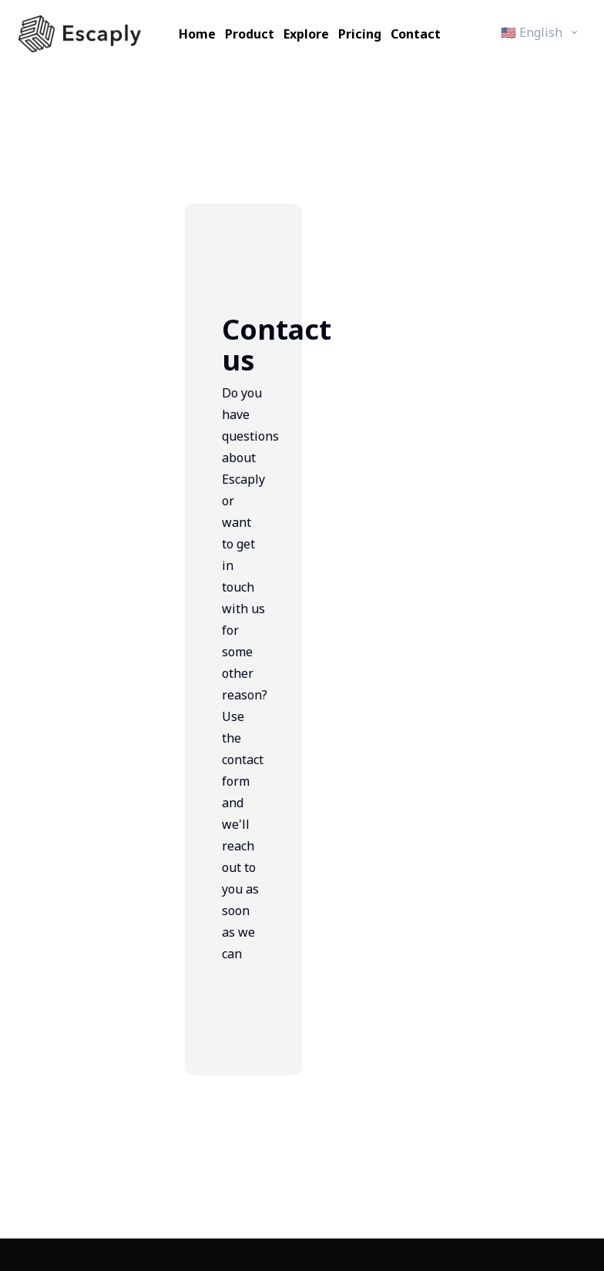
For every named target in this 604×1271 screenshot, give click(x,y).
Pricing (359, 33)
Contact (416, 33)
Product (249, 33)
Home (197, 33)
